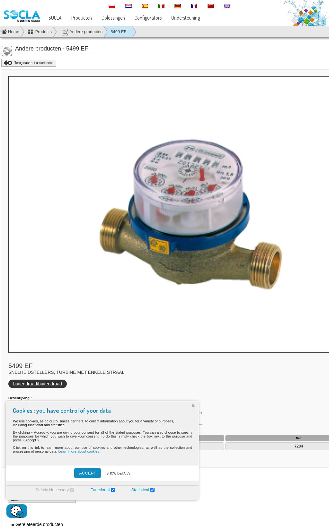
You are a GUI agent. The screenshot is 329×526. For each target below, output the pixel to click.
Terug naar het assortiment (33, 63)
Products (43, 31)
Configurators (148, 17)
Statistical (138, 489)
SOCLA (55, 17)
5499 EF (118, 31)
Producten (81, 17)
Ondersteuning (185, 17)
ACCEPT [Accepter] (84, 473)
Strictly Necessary (49, 489)
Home (13, 31)
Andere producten (81, 32)
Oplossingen (113, 17)
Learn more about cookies (76, 451)
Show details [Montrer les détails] (116, 473)
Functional (97, 489)
